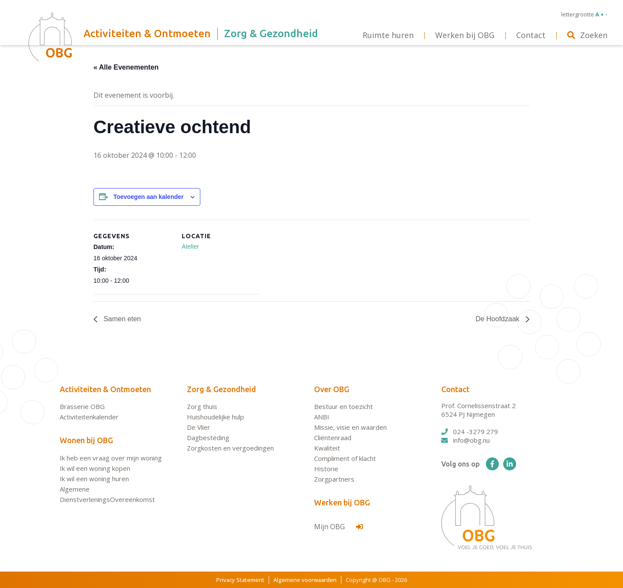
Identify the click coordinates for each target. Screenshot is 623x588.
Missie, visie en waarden (350, 427)
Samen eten (121, 319)
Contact (455, 389)
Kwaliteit (327, 448)
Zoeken (587, 35)
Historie (326, 468)
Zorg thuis (202, 406)
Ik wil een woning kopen (95, 468)
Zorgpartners (334, 479)
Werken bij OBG (342, 502)
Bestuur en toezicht (343, 406)
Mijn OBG (338, 526)
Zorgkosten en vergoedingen (230, 448)
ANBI (321, 416)
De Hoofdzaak (498, 319)
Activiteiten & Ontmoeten (105, 389)
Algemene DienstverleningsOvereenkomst (107, 494)
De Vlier (198, 427)
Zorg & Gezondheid (221, 389)
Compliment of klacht (345, 458)
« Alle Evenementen (126, 67)
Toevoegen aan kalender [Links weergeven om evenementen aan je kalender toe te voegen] (148, 196)
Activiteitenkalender (89, 416)
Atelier (190, 246)
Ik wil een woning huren (94, 478)
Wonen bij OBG (86, 440)
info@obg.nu (465, 440)
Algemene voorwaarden (305, 580)
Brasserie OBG (82, 406)
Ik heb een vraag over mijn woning (111, 458)
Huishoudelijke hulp (215, 416)
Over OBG (331, 389)
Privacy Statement (240, 580)
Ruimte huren (388, 35)
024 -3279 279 (469, 431)
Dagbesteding (208, 437)
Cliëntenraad (332, 437)
